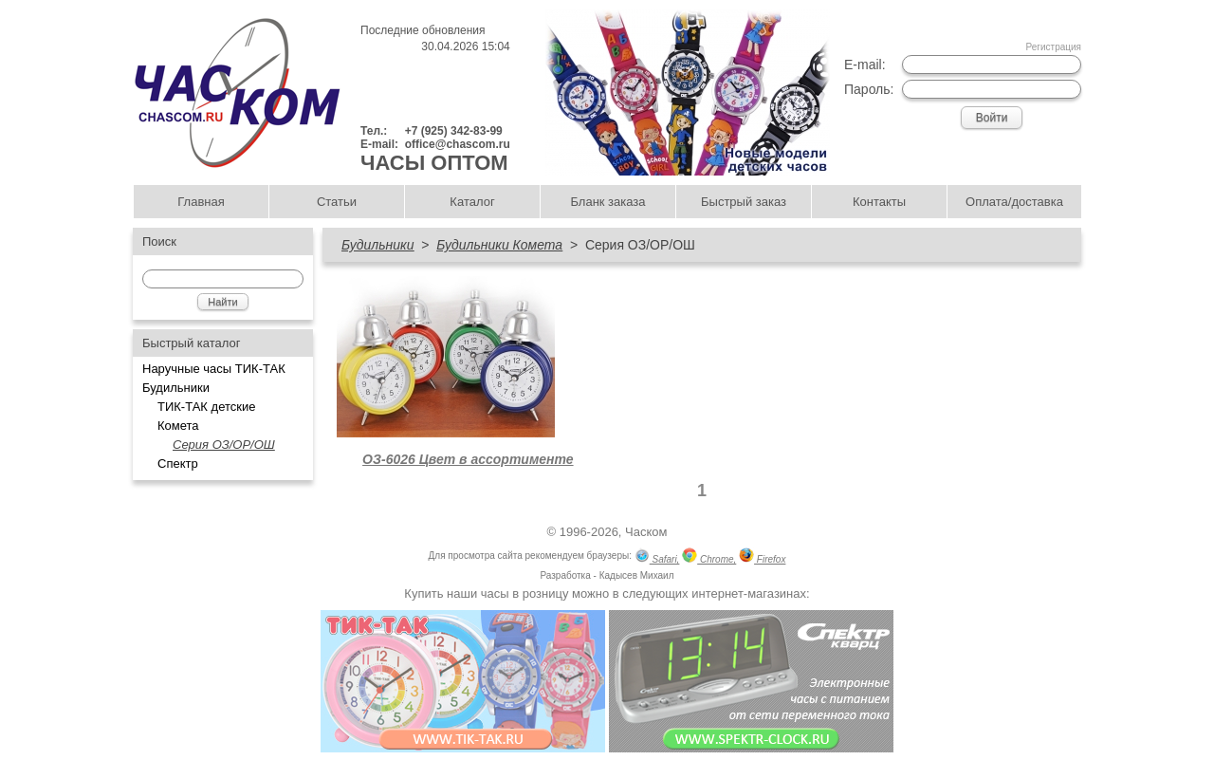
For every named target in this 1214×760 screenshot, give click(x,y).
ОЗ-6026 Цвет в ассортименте (467, 459)
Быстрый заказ (743, 202)
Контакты (879, 202)
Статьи (337, 202)
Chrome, (709, 557)
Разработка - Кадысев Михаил (606, 575)
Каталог (472, 202)
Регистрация (1053, 47)
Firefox (762, 557)
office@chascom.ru (457, 144)
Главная (200, 202)
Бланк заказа (607, 202)
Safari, (657, 557)
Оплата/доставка (1014, 202)
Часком (646, 532)
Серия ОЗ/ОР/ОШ (224, 444)
